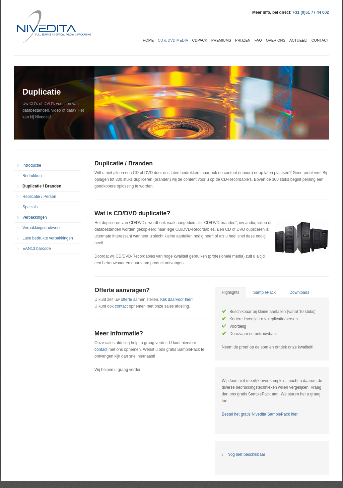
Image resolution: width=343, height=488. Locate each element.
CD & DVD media (173, 40)
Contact (320, 40)
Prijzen (243, 40)
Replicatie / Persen (39, 196)
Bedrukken (32, 175)
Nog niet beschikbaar (246, 454)
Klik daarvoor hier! (176, 299)
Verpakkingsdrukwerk (41, 227)
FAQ (258, 40)
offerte (126, 299)
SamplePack (264, 292)
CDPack (199, 40)
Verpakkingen (34, 217)
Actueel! (298, 40)
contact (122, 306)
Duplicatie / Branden (41, 186)
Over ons (275, 40)
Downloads (299, 292)
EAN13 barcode (36, 248)
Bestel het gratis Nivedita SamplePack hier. (260, 414)
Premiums (221, 40)
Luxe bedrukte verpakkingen (47, 238)
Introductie (31, 165)
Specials (30, 207)
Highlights (230, 292)
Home (148, 40)
